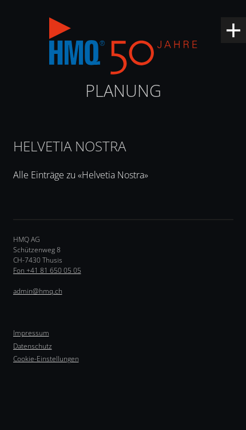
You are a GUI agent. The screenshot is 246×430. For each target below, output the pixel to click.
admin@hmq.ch (37, 291)
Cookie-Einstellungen (46, 358)
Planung (123, 90)
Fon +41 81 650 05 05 (47, 270)
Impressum (31, 333)
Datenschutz (32, 346)
